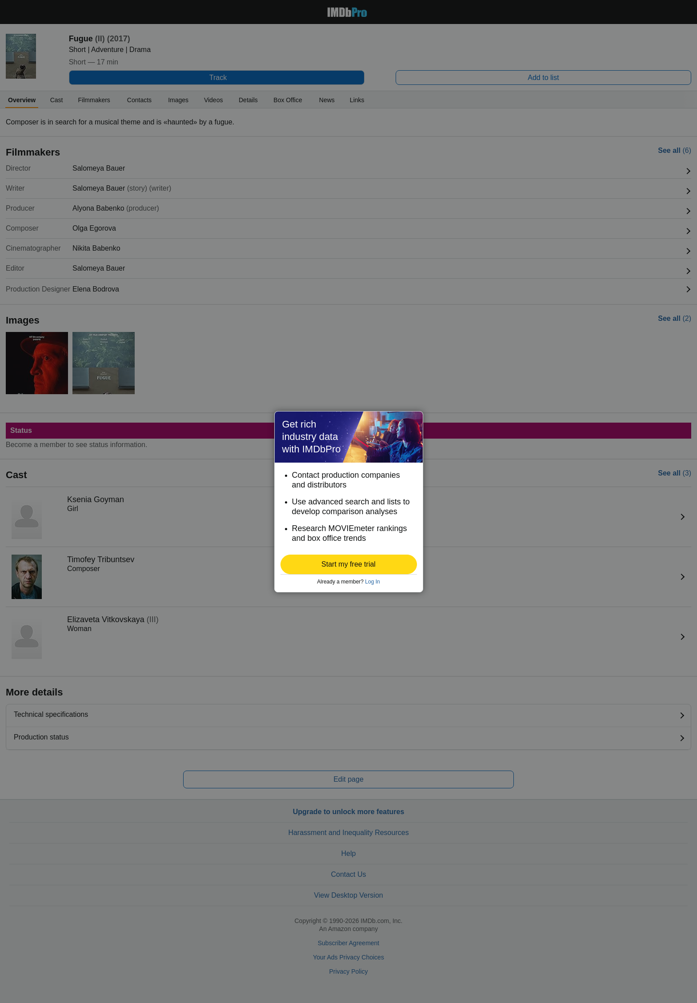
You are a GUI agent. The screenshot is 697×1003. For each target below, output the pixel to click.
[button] (349, 564)
